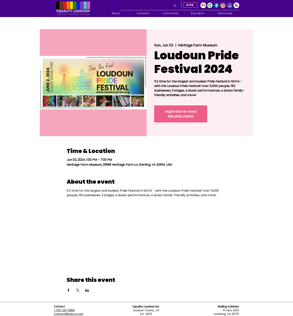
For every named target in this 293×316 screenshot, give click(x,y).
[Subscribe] (236, 5)
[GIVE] (190, 5)
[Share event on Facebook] (68, 290)
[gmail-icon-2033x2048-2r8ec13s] (203, 5)
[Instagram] (223, 5)
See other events (180, 116)
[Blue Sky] (230, 5)
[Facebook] (216, 5)
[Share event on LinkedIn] (87, 290)
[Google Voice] (210, 5)
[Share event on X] (78, 290)
